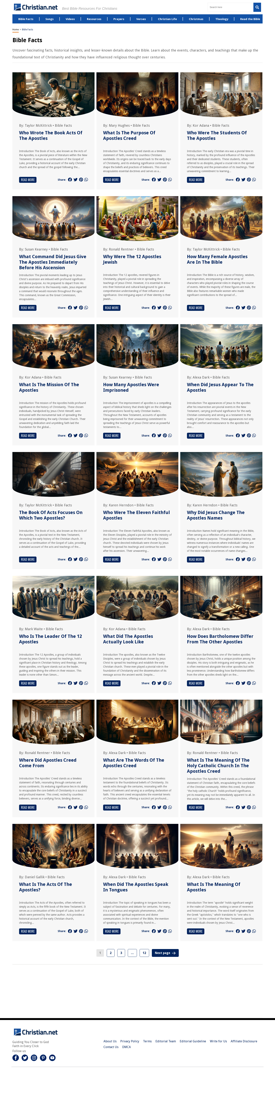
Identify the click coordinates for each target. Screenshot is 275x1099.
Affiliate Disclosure (244, 1041)
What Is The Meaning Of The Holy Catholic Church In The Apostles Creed (218, 765)
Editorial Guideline (193, 1041)
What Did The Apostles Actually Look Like (128, 639)
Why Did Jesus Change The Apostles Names (216, 515)
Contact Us (111, 1047)
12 (144, 953)
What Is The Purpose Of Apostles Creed (129, 135)
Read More (28, 179)
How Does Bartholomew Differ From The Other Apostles (220, 639)
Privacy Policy (129, 1041)
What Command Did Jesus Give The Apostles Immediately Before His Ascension (52, 262)
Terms (147, 1041)
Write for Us (218, 1041)
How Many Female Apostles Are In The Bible (217, 259)
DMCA (126, 1047)
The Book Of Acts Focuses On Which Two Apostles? (50, 515)
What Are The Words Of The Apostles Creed (133, 762)
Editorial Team (165, 1041)
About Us (110, 1041)
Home (15, 29)
